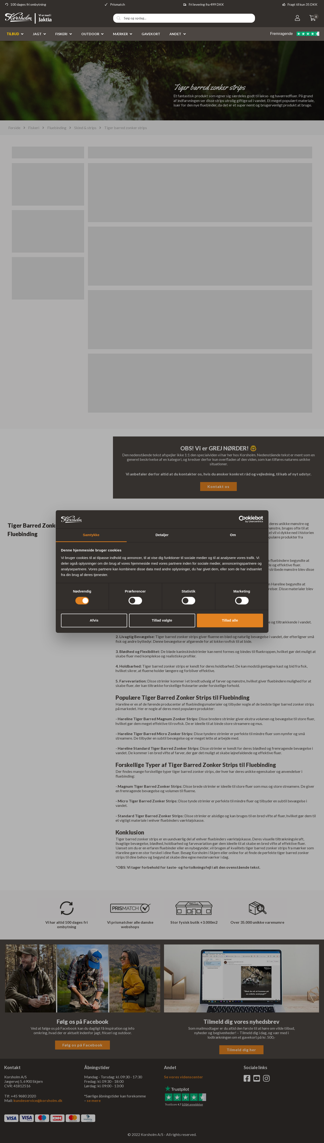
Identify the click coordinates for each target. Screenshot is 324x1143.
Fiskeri (61, 34)
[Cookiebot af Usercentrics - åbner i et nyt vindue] (242, 519)
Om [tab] (233, 535)
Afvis (94, 620)
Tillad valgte (162, 620)
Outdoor (90, 34)
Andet (175, 34)
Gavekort (151, 34)
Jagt (37, 34)
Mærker (120, 34)
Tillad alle (230, 620)
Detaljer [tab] (162, 535)
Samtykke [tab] (91, 535)
